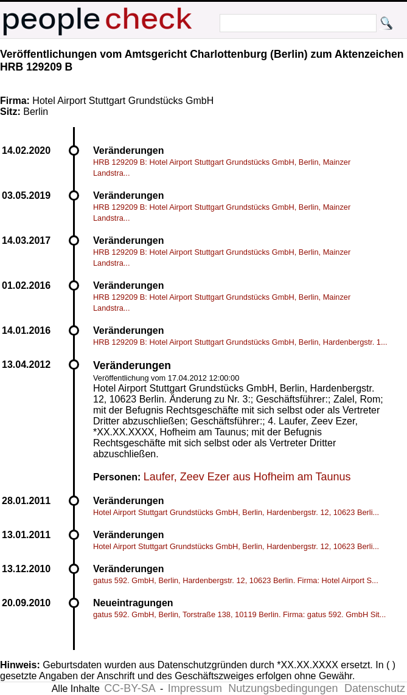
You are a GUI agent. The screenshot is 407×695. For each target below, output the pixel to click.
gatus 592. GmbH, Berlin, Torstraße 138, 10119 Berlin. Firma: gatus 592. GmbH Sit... (239, 614)
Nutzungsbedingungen (283, 688)
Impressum (195, 688)
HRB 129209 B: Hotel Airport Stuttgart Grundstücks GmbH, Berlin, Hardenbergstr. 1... (240, 342)
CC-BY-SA (129, 688)
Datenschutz (374, 688)
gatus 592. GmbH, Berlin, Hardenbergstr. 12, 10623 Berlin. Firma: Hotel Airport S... (235, 580)
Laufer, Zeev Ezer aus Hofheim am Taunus (247, 477)
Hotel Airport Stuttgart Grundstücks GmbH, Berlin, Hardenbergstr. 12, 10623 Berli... (236, 512)
